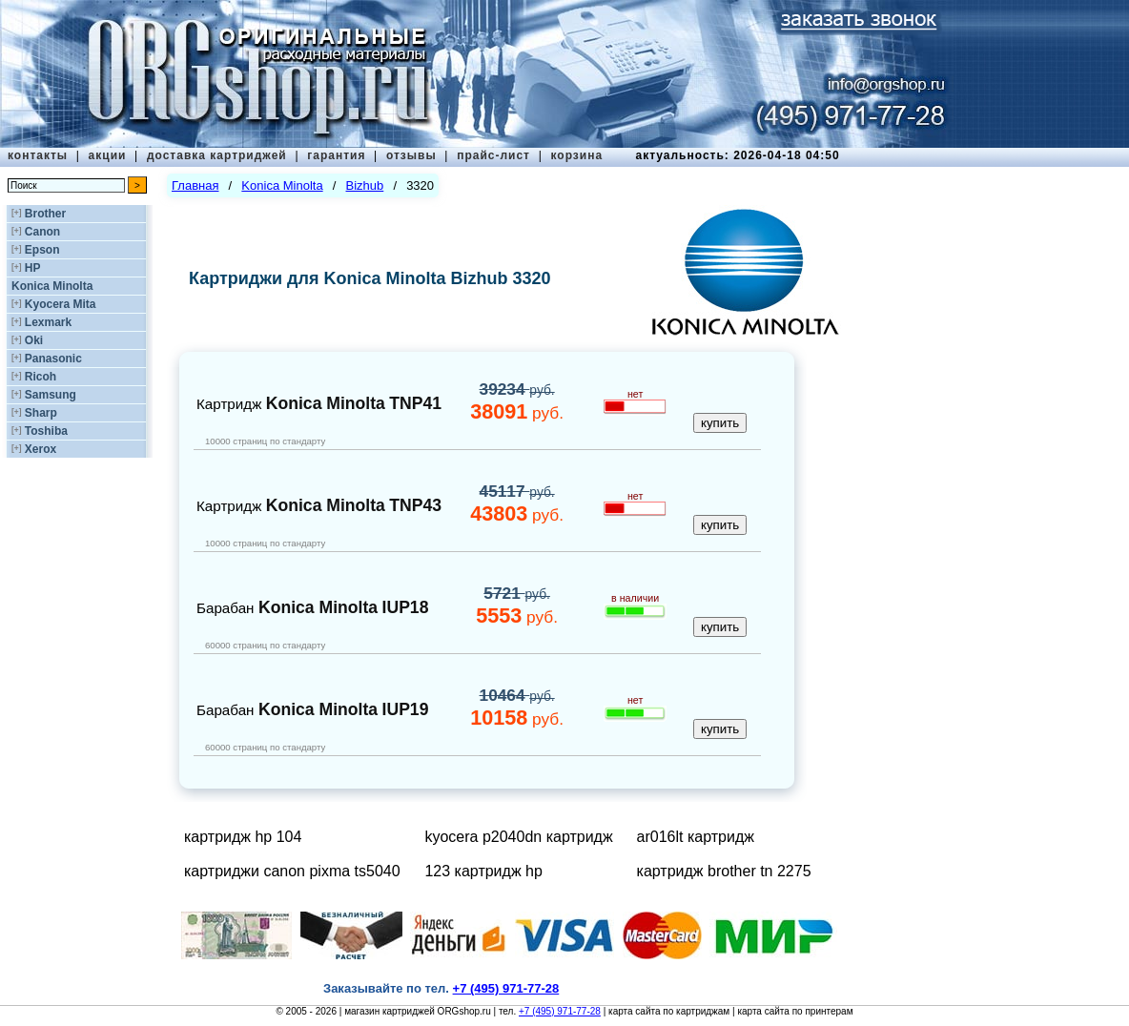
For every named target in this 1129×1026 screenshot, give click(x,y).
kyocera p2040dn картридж (518, 837)
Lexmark (48, 322)
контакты (38, 155)
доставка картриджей (217, 155)
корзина (576, 155)
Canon (42, 231)
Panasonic (53, 358)
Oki (34, 340)
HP (33, 268)
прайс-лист (493, 155)
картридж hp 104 (242, 837)
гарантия (336, 155)
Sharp (41, 413)
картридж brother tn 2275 (724, 871)
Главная (195, 185)
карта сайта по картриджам (668, 1011)
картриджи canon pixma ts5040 (292, 871)
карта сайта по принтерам (794, 1011)
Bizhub (365, 185)
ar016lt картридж (695, 837)
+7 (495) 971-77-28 (560, 1011)
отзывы (411, 155)
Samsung (50, 394)
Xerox (40, 449)
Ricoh (40, 376)
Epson (42, 249)
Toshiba (46, 431)
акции (108, 155)
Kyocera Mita (60, 304)
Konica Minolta (51, 286)
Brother (45, 213)
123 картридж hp (483, 871)
